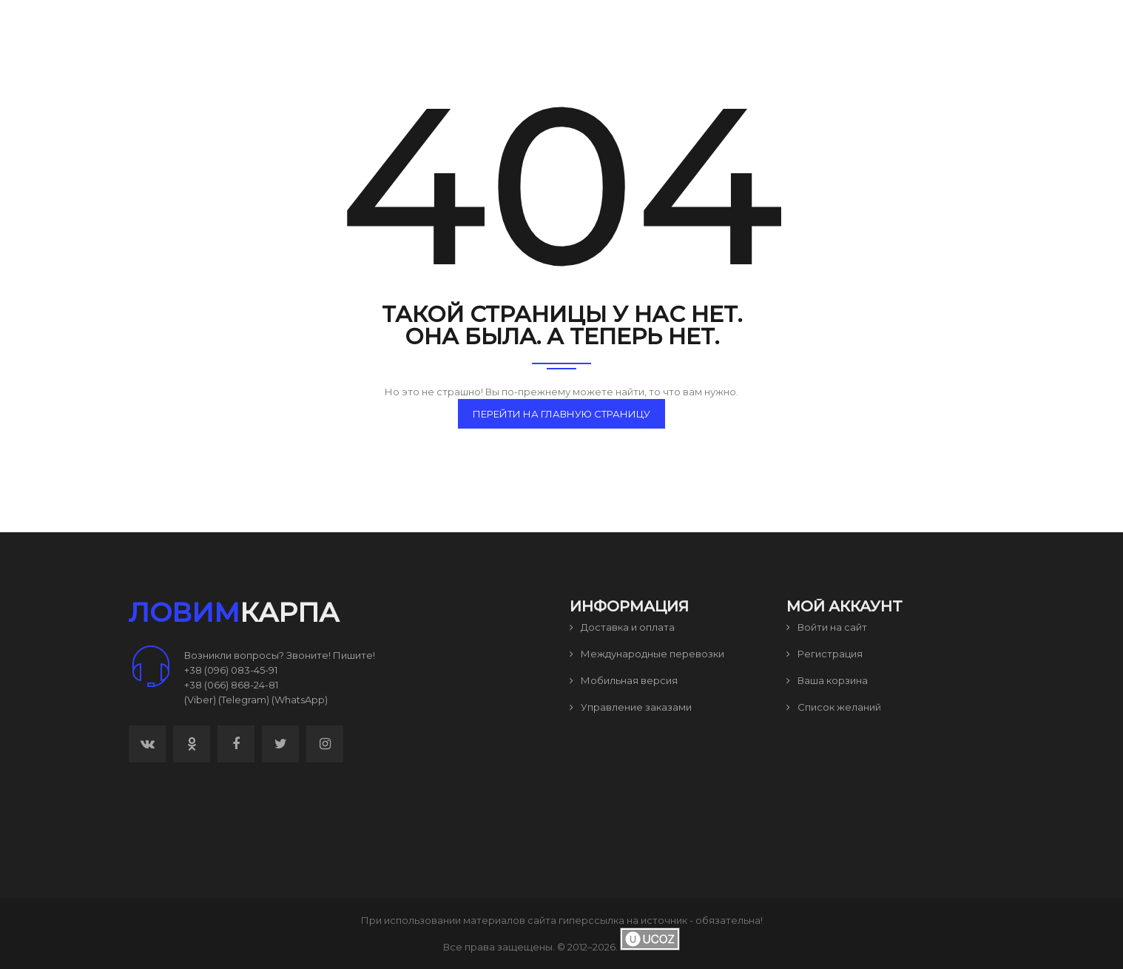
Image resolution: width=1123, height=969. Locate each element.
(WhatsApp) (300, 699)
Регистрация (824, 654)
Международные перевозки (647, 654)
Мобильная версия (624, 680)
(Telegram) (243, 699)
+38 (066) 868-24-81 (231, 685)
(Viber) (200, 699)
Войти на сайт (826, 627)
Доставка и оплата (622, 627)
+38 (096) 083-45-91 (230, 670)
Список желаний (833, 707)
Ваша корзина (827, 680)
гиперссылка (591, 920)
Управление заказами (631, 707)
